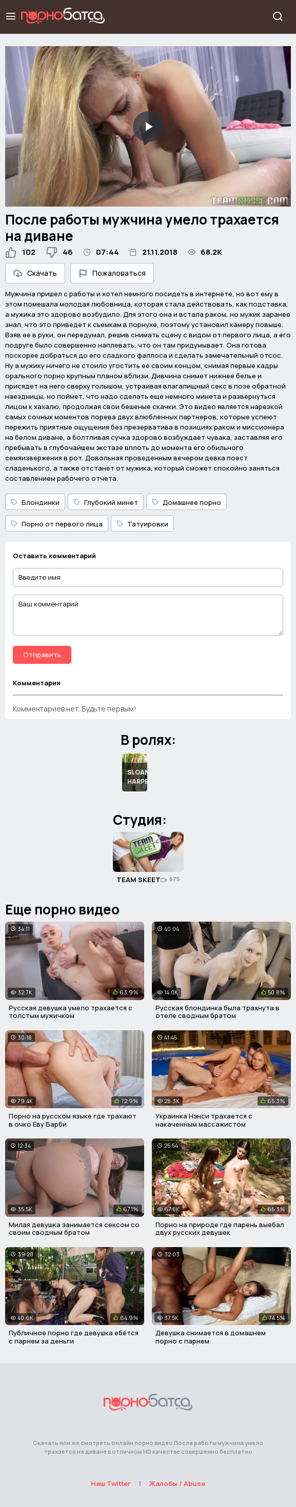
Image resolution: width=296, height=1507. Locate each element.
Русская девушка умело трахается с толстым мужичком (70, 1012)
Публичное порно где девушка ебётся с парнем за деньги (74, 1337)
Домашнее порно (186, 502)
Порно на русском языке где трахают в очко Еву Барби (72, 1120)
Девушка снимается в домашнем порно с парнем (210, 1337)
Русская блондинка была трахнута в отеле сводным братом (217, 1012)
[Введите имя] (148, 577)
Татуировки (142, 523)
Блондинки (35, 502)
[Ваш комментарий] (148, 615)
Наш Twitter (111, 1483)
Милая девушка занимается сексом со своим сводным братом (74, 1228)
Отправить (42, 654)
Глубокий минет (105, 502)
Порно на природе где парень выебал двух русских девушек (219, 1228)
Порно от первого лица (57, 523)
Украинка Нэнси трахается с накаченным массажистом (203, 1120)
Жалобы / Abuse (177, 1483)
